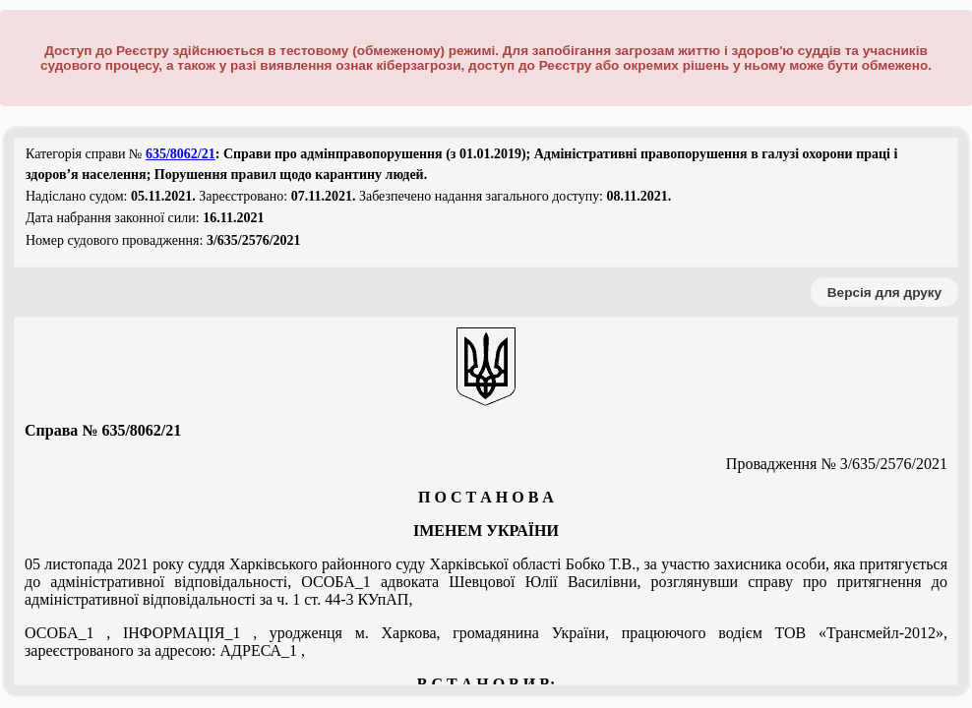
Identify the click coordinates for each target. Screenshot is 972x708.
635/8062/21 (180, 154)
